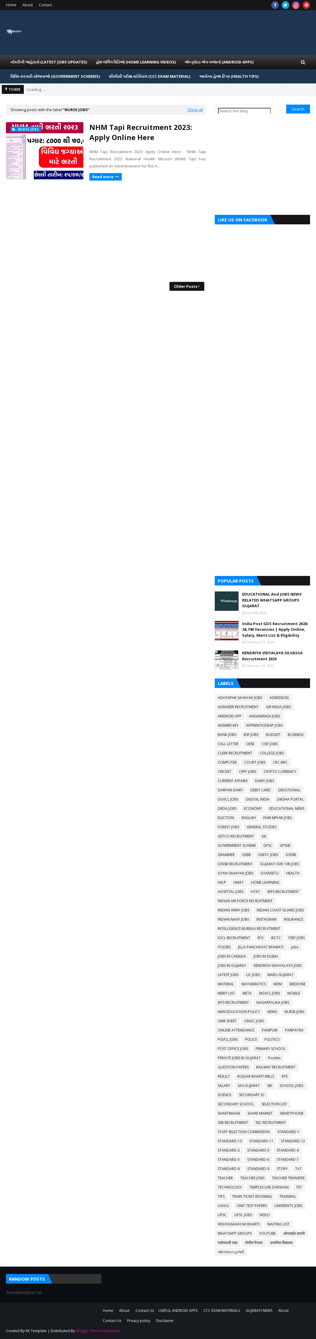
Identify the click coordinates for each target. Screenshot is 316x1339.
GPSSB (285, 845)
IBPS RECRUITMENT (283, 891)
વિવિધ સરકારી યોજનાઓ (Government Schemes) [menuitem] (55, 76)
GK (263, 836)
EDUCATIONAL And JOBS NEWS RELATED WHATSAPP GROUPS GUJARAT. (272, 599)
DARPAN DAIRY (230, 790)
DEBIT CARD (260, 790)
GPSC (267, 845)
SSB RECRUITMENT (233, 1122)
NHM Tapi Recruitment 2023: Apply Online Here (140, 132)
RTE (285, 1076)
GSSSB (291, 854)
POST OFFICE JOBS (233, 1048)
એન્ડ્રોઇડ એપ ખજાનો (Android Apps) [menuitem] (219, 62)
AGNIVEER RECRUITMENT (238, 706)
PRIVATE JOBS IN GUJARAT (239, 1057)
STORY (282, 1168)
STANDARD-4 (288, 1150)
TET (299, 1187)
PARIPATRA (294, 1030)
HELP (222, 882)
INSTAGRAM (266, 919)
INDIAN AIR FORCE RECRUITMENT (245, 900)
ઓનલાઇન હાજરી (231, 1251)
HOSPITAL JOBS (230, 891)
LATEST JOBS (228, 974)
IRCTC (276, 937)
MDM (277, 984)
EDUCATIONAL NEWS (286, 808)
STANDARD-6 (258, 1159)
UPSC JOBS (243, 1214)
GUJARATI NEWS (259, 1310)
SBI (269, 1085)
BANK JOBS (227, 734)
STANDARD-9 (258, 1168)
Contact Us (145, 1310)
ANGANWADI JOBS (264, 716)
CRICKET (224, 771)
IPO (261, 937)
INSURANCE (293, 919)
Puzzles (274, 1057)
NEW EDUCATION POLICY (239, 1011)
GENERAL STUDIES (261, 827)
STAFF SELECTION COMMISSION (244, 1131)
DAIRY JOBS (264, 780)
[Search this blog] (244, 111)
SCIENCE (224, 1094)
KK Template (36, 1330)
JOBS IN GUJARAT (232, 965)
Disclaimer (165, 1320)
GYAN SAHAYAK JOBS (235, 873)
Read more (102, 176)
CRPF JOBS (247, 771)
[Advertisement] (106, 231)
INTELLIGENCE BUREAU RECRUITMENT (249, 928)
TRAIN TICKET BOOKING (252, 1196)
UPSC (222, 1214)
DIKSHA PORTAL (290, 799)
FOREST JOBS (228, 827)
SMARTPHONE (291, 1113)
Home (11, 4)
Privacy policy (138, 1320)
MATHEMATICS (254, 984)
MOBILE (293, 993)
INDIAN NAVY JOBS (233, 919)
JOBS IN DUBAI (265, 956)
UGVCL (223, 1205)
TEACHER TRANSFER (288, 1177)
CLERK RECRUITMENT (235, 753)
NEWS (272, 1011)
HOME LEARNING (265, 882)
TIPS (221, 1196)
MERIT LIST (226, 993)
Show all (195, 109)
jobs (294, 947)
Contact (45, 4)
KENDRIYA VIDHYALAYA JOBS (278, 965)
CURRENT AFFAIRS (232, 780)
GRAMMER (226, 854)
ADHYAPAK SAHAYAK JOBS (240, 697)
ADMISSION (279, 697)
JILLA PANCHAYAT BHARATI (261, 947)
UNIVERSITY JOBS (288, 1205)
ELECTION (226, 817)
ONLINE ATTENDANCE (236, 1030)
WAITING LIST (278, 1224)
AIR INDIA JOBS (278, 706)
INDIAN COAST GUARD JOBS (280, 910)
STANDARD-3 (258, 1150)
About (27, 4)
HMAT (239, 882)
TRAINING (287, 1196)
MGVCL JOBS (269, 993)
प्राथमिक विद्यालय (281, 1242)
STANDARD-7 (288, 1159)
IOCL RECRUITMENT (234, 937)
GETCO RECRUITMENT (236, 836)
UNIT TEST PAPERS (252, 1205)
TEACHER (225, 1177)
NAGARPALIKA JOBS (272, 1002)
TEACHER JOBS (252, 1177)
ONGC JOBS (254, 1020)
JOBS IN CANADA (232, 956)
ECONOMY (253, 808)
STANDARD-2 (229, 1150)
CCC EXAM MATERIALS (221, 1310)
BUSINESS (295, 734)
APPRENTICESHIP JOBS (264, 725)
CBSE (250, 743)
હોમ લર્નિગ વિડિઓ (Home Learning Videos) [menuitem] (136, 62)
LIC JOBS (253, 974)
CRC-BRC (280, 762)
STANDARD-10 (230, 1141)
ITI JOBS (224, 947)
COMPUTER (227, 762)
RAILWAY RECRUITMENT (275, 1067)
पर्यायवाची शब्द (227, 1242)
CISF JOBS (270, 743)
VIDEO (264, 1214)
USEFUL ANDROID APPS (177, 1310)
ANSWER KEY (228, 725)
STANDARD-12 (293, 1141)
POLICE (251, 1039)
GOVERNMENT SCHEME (237, 845)
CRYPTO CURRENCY (280, 771)
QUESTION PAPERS (233, 1067)
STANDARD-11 (261, 1141)
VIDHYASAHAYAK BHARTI (239, 1224)
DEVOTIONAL (289, 790)
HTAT (255, 891)
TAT (298, 1168)
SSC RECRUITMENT (271, 1122)
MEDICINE (297, 984)
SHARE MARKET (260, 1113)
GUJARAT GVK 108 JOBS (279, 863)
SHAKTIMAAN (229, 1113)
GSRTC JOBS (268, 854)
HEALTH (293, 873)
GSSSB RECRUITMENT (235, 863)
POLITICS (271, 1039)
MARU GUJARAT (280, 974)
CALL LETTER (228, 743)
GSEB (246, 854)
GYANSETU (270, 873)
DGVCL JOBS (228, 799)
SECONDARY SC (252, 1094)
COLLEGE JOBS (272, 753)
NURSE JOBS (294, 1011)
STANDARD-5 (229, 1159)
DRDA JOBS (227, 808)
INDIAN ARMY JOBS (233, 910)
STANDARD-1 (288, 1131)
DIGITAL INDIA (258, 799)
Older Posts (185, 286)
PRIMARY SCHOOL (271, 1048)
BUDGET (273, 734)
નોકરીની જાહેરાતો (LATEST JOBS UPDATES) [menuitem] (48, 62)
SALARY (224, 1085)
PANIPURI (270, 1030)
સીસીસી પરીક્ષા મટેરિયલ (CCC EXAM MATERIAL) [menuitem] (149, 76)
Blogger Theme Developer (98, 1330)
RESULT (224, 1076)
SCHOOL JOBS (291, 1085)
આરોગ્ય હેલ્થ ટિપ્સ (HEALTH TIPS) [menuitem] (229, 76)
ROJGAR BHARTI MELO (255, 1076)
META (247, 993)
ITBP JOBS (296, 937)
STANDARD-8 (229, 1168)
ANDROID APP (230, 716)
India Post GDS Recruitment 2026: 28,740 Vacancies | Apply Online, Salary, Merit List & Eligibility (275, 629)
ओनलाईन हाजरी (294, 1233)
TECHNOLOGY (230, 1187)
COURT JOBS (254, 762)
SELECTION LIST (274, 1104)
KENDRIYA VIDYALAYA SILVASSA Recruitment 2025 (272, 655)
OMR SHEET (227, 1020)
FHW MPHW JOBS (277, 817)
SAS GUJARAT (249, 1085)
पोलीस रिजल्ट (254, 1242)
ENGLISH (249, 817)
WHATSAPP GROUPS (235, 1233)
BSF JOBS (251, 734)
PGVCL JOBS (228, 1039)
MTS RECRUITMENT (233, 1002)
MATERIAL (226, 984)
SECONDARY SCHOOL (236, 1104)
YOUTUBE (267, 1233)
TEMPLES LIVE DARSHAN (269, 1187)
